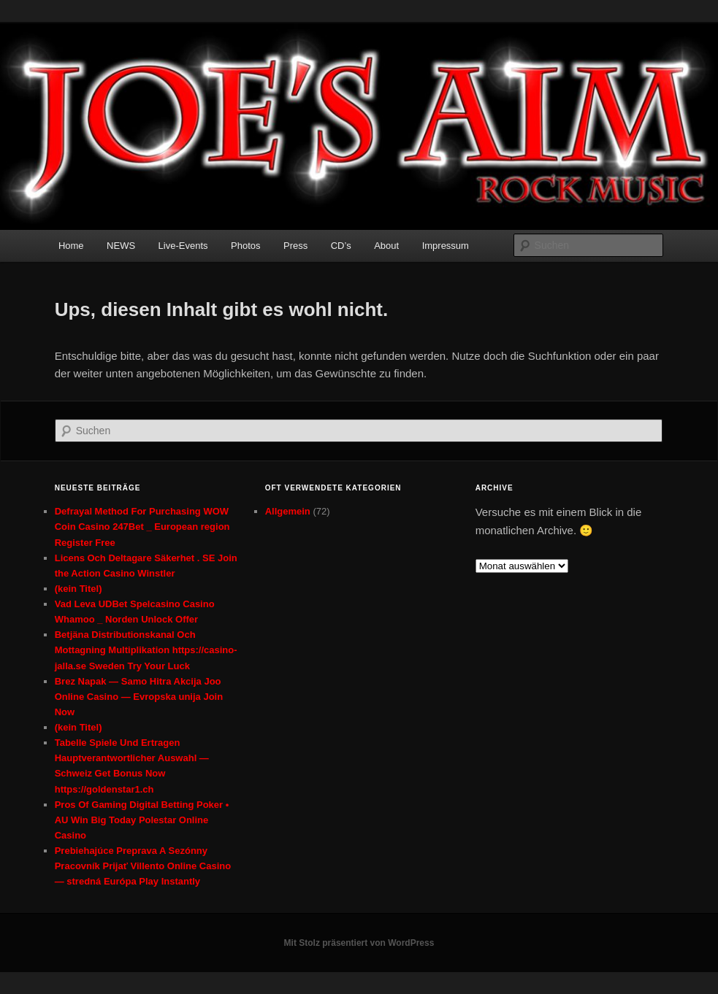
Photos (245, 245)
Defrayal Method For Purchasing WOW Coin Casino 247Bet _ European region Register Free (142, 526)
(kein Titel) (78, 588)
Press (295, 245)
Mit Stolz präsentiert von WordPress (359, 943)
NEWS (121, 245)
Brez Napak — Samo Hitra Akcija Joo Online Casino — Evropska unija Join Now (139, 696)
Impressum (445, 245)
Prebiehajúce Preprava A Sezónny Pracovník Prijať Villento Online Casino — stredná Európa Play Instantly (143, 866)
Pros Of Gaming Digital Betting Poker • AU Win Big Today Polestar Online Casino (142, 820)
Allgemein (287, 511)
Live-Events (183, 245)
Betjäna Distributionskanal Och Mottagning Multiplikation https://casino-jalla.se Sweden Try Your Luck (146, 650)
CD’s (341, 245)
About (386, 245)
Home (71, 245)
